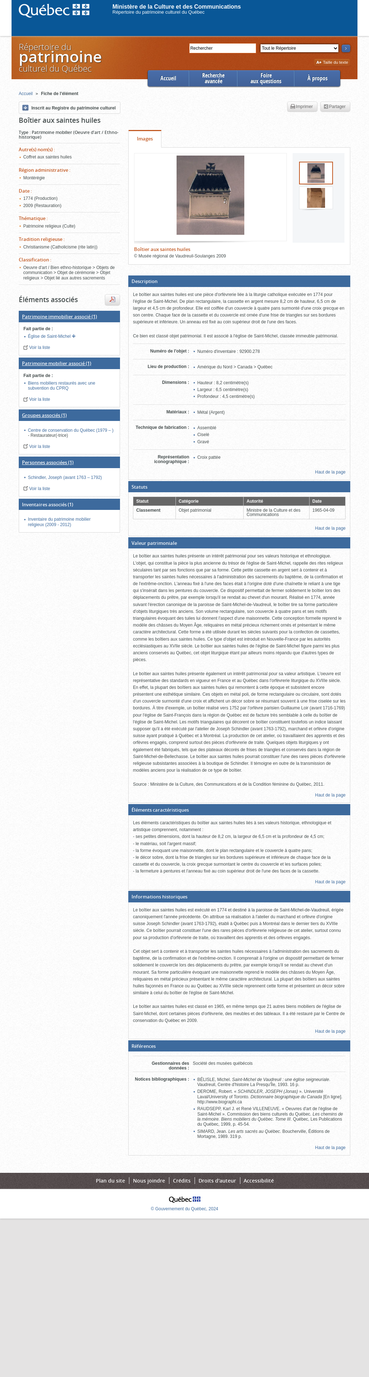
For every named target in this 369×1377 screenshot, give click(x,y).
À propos (317, 78)
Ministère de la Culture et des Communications (176, 7)
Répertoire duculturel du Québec (60, 57)
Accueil (168, 78)
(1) (59, 316)
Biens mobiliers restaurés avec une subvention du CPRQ (61, 386)
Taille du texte (332, 63)
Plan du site (110, 1180)
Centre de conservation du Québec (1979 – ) (70, 430)
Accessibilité (259, 1180)
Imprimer (301, 107)
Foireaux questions (265, 78)
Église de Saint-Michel (50, 336)
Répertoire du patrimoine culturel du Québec (158, 12)
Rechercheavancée (213, 78)
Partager (335, 107)
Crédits (182, 1180)
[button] (239, 281)
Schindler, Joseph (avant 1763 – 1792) (65, 477)
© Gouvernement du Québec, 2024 (184, 1208)
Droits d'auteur (217, 1180)
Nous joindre (149, 1180)
